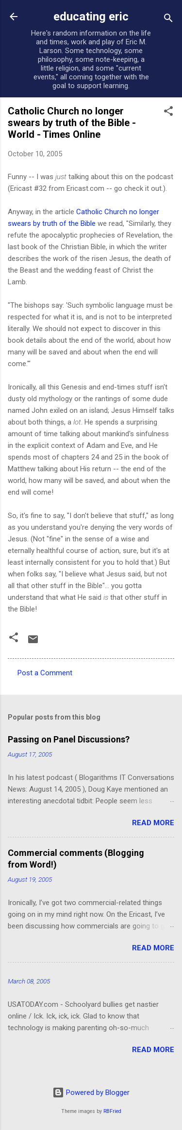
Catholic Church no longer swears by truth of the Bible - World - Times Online (72, 122)
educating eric (91, 16)
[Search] (168, 20)
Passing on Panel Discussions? (69, 739)
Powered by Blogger (91, 1092)
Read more (153, 822)
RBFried (112, 1111)
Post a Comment (44, 672)
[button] (168, 112)
